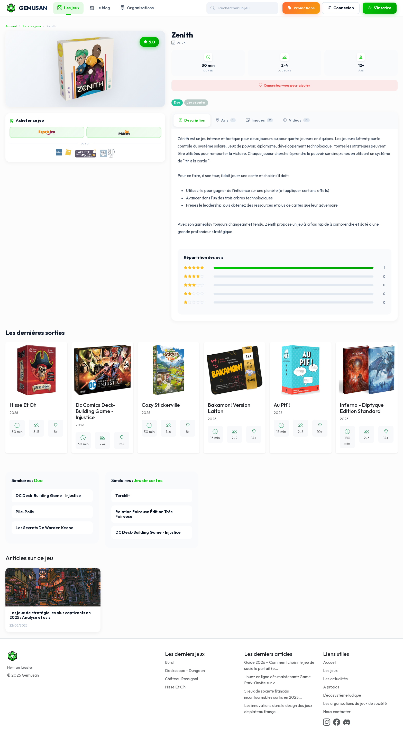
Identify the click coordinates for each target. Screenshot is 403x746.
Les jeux (330, 670)
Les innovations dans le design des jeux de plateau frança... (278, 708)
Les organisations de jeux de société (355, 703)
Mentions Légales (20, 667)
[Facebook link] (336, 722)
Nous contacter (337, 711)
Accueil (11, 26)
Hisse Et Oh (175, 686)
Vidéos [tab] (296, 120)
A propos (331, 686)
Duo (177, 102)
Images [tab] (259, 120)
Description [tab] (192, 120)
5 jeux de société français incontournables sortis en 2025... (273, 694)
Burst (170, 662)
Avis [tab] (226, 120)
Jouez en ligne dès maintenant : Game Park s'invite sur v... (277, 679)
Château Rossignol (181, 678)
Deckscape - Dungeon (185, 670)
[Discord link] (346, 722)
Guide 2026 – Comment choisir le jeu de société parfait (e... (279, 665)
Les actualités (335, 678)
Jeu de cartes (196, 102)
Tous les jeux (31, 26)
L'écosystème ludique (342, 695)
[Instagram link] (326, 722)
